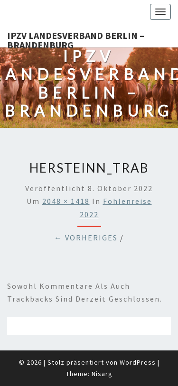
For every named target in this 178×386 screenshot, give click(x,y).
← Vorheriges (86, 237)
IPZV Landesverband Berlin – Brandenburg (75, 38)
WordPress (138, 362)
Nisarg (102, 373)
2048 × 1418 (66, 201)
